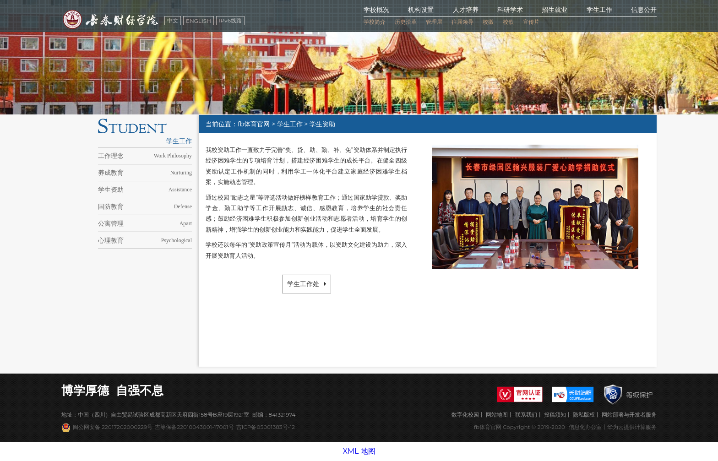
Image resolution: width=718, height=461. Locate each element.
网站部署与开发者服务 (629, 414)
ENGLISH (198, 20)
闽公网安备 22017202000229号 (112, 426)
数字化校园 (465, 414)
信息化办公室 (585, 426)
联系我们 (526, 414)
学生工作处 (306, 284)
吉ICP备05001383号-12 (265, 426)
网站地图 (497, 414)
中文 (172, 20)
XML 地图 (359, 451)
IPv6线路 (230, 20)
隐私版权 (584, 414)
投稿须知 (555, 414)
